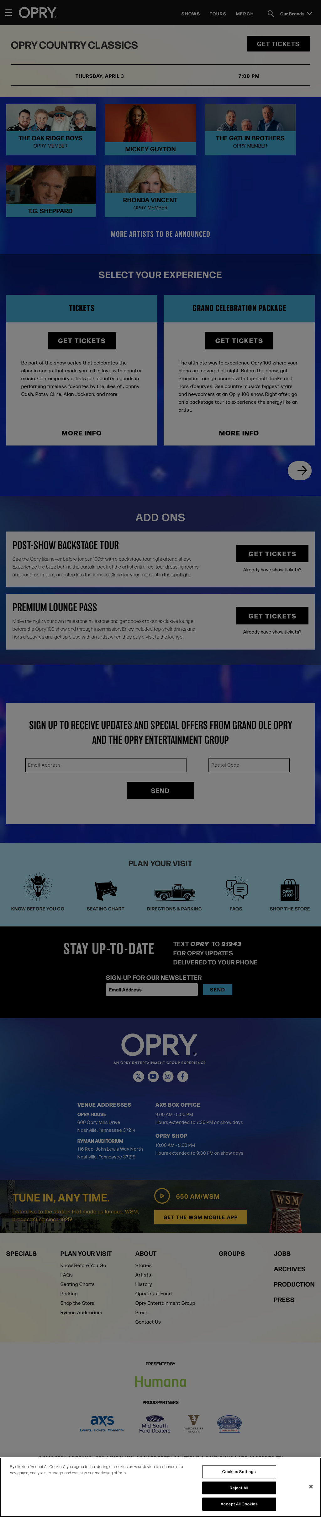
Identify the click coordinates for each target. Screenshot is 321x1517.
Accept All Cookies (239, 1503)
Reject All (239, 1487)
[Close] (311, 1486)
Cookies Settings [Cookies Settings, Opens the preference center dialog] (239, 1471)
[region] (160, 1487)
